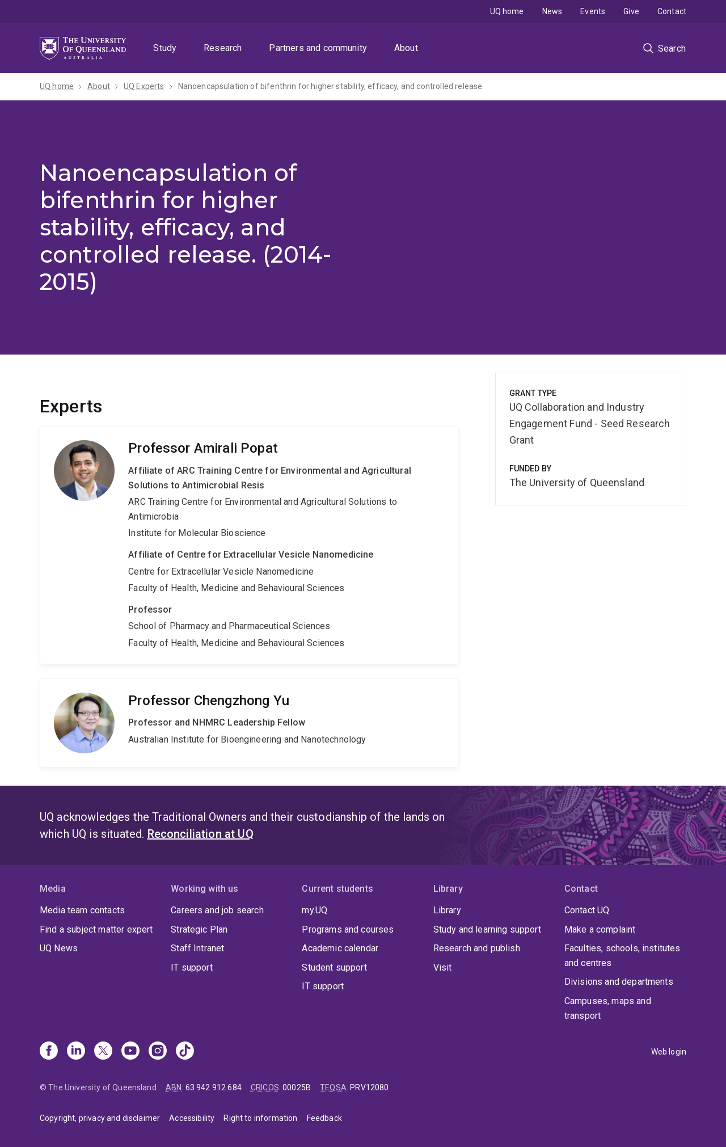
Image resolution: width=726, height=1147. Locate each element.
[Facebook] (49, 1052)
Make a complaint (600, 929)
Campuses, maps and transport (607, 1008)
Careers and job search (217, 910)
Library (447, 910)
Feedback (324, 1118)
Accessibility (191, 1118)
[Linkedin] (76, 1052)
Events (592, 11)
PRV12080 (369, 1087)
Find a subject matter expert (96, 929)
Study (164, 48)
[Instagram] (158, 1052)
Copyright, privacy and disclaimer (100, 1118)
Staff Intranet (197, 948)
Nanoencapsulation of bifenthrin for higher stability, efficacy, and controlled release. (331, 86)
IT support (192, 967)
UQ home (507, 11)
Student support (334, 967)
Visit (442, 967)
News (552, 11)
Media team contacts (82, 910)
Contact (671, 11)
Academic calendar (340, 948)
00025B (296, 1087)
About (406, 48)
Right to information (260, 1118)
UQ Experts (144, 86)
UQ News (59, 948)
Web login (668, 1051)
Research (223, 48)
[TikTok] (185, 1052)
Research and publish (476, 948)
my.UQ (314, 910)
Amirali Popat (249, 545)
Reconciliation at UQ (200, 834)
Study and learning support (487, 929)
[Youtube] (130, 1052)
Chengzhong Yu (249, 723)
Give (631, 11)
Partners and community (318, 48)
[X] (103, 1052)
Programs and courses (348, 929)
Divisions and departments (618, 981)
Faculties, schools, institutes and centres (622, 955)
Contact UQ (587, 910)
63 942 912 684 (213, 1087)
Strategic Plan (199, 929)
